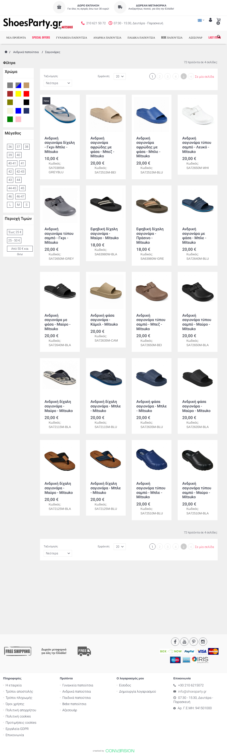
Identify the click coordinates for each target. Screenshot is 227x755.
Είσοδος (125, 622)
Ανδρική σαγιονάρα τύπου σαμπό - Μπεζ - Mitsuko (150, 322)
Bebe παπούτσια (74, 641)
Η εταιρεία (14, 622)
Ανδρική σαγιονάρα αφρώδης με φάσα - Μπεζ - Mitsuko (102, 147)
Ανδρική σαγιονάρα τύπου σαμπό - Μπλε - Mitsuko (150, 490)
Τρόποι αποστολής (19, 628)
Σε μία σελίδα (204, 77)
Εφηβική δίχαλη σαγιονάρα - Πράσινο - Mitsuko (149, 236)
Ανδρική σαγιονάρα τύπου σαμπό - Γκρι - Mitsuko (59, 236)
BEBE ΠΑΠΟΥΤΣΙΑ (172, 37)
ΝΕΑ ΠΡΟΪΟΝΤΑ (16, 37)
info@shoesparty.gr (192, 628)
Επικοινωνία (15, 672)
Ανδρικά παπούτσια (26, 52)
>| (191, 77)
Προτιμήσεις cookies (21, 659)
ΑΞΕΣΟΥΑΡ (195, 37)
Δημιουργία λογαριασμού (137, 628)
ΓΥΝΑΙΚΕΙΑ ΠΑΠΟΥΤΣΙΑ (71, 37)
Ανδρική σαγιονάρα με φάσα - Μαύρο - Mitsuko (57, 322)
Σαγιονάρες (52, 52)
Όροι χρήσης (15, 641)
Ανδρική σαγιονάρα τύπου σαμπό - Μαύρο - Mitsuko (196, 322)
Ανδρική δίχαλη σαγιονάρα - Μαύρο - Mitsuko (59, 406)
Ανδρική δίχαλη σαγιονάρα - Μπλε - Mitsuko (105, 406)
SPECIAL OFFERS (41, 37)
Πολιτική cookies (18, 653)
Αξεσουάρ (69, 647)
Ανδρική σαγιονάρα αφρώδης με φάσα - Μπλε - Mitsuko (148, 147)
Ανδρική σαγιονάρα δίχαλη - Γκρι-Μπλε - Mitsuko (60, 145)
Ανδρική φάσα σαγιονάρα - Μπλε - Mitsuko (151, 406)
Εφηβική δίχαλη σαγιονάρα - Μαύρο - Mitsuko (104, 233)
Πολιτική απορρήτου (21, 647)
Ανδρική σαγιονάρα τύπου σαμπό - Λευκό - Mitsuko (196, 145)
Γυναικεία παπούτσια (77, 622)
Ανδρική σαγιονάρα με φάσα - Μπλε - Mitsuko (194, 236)
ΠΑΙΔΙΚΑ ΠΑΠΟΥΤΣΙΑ (141, 37)
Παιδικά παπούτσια (76, 634)
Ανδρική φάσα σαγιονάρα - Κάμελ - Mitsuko (104, 320)
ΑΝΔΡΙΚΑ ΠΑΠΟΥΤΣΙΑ (107, 37)
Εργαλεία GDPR (17, 666)
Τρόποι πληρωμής (19, 634)
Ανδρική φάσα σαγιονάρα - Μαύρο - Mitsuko (196, 406)
